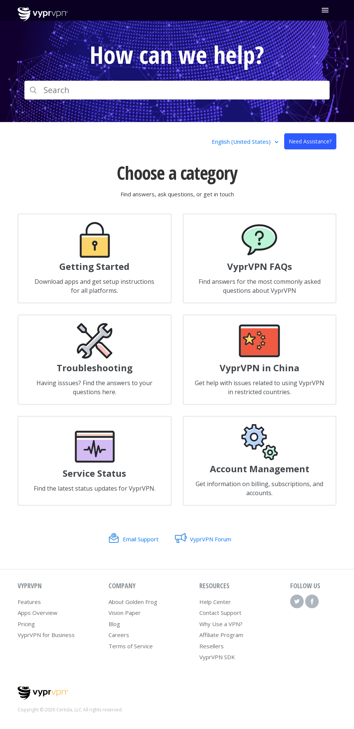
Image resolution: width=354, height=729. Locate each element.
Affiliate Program (221, 635)
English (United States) (242, 141)
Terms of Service (130, 646)
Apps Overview (37, 612)
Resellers (211, 646)
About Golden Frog (132, 601)
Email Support (140, 539)
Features (29, 601)
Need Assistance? (310, 141)
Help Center (215, 601)
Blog (114, 624)
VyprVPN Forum (210, 539)
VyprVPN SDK (217, 657)
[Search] (177, 90)
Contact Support (220, 612)
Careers (118, 635)
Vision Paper (124, 612)
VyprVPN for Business (46, 635)
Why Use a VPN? (221, 624)
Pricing (26, 624)
